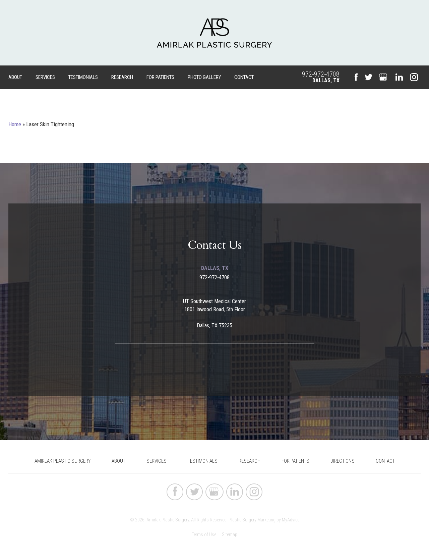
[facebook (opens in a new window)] (356, 77)
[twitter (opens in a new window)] (368, 77)
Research (122, 77)
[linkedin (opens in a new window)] (399, 77)
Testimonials (83, 77)
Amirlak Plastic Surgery (62, 461)
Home (14, 124)
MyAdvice (290, 519)
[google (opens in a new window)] (383, 77)
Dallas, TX (326, 80)
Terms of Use (204, 534)
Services (45, 77)
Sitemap (229, 534)
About (15, 77)
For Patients (160, 77)
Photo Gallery (204, 77)
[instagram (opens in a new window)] (414, 77)
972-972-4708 (321, 74)
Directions (342, 461)
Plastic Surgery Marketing (252, 519)
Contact (244, 77)
